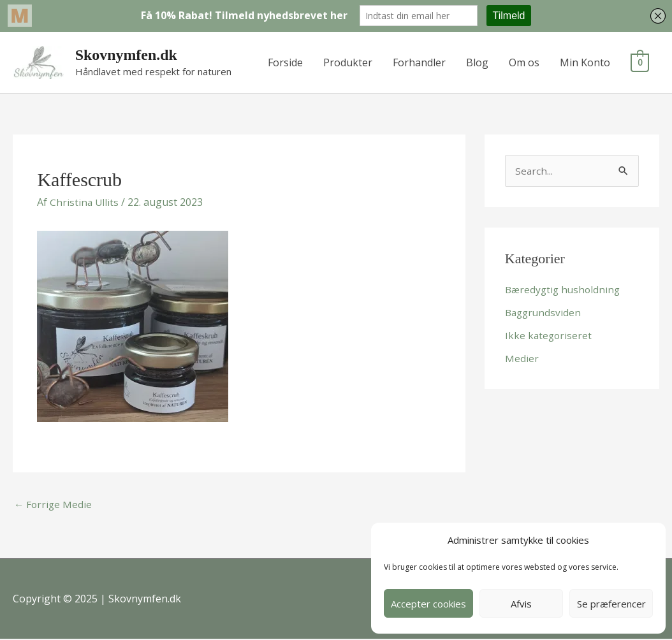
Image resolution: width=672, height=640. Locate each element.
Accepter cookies (428, 603)
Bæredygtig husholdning (564, 290)
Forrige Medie (54, 505)
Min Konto (585, 62)
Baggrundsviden (544, 313)
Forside (285, 62)
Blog (477, 62)
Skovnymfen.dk (127, 55)
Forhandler (419, 62)
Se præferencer (611, 603)
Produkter (347, 62)
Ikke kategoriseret (549, 336)
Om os (524, 62)
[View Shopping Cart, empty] (640, 62)
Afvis (521, 603)
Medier (522, 359)
